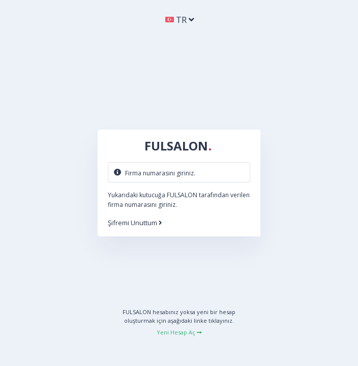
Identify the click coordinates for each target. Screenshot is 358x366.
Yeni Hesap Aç (179, 332)
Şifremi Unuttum (135, 223)
